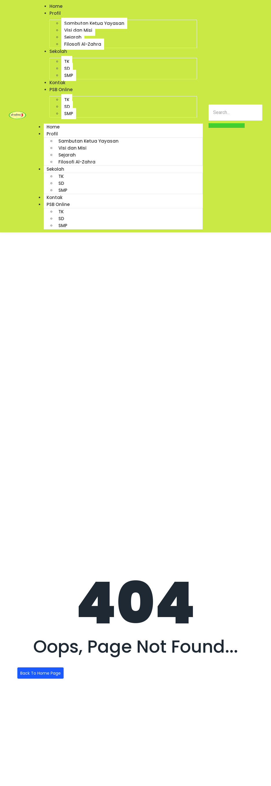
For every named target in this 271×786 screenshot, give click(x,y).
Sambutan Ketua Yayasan (94, 23)
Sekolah (58, 51)
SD (67, 68)
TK (66, 61)
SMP (68, 75)
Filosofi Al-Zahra (82, 44)
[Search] (235, 112)
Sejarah (73, 37)
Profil (55, 13)
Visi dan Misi (78, 30)
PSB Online (61, 89)
